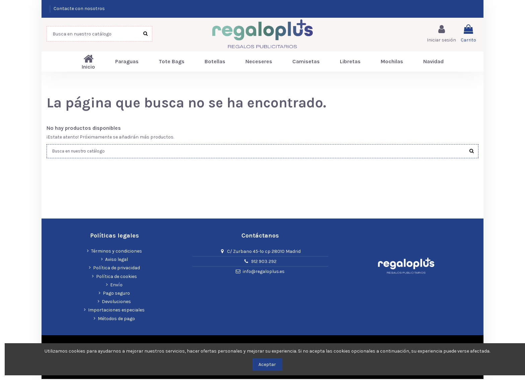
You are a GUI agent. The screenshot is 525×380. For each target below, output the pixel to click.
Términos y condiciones (116, 252)
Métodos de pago (116, 319)
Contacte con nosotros (79, 8)
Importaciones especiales (116, 311)
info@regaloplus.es (264, 272)
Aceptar (267, 364)
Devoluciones (116, 302)
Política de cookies (116, 277)
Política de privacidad (116, 269)
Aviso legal (116, 260)
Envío (116, 286)
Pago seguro (116, 294)
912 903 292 (264, 262)
